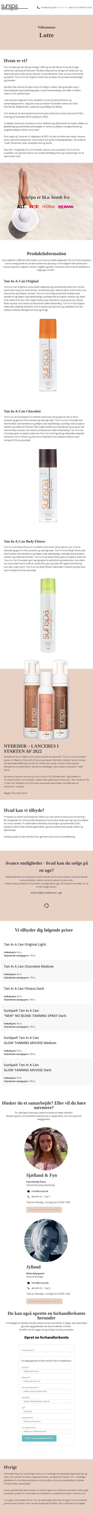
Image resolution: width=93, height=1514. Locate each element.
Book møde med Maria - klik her (44, 1301)
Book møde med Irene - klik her (44, 1209)
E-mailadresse (28, 1350)
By (23, 1408)
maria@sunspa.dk (40, 1282)
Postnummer (27, 1418)
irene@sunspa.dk (39, 1191)
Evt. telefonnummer (29, 1428)
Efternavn (26, 1377)
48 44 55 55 (62, 7)
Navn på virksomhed (30, 1387)
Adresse (25, 1397)
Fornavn (25, 1367)
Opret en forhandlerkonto (39, 1438)
